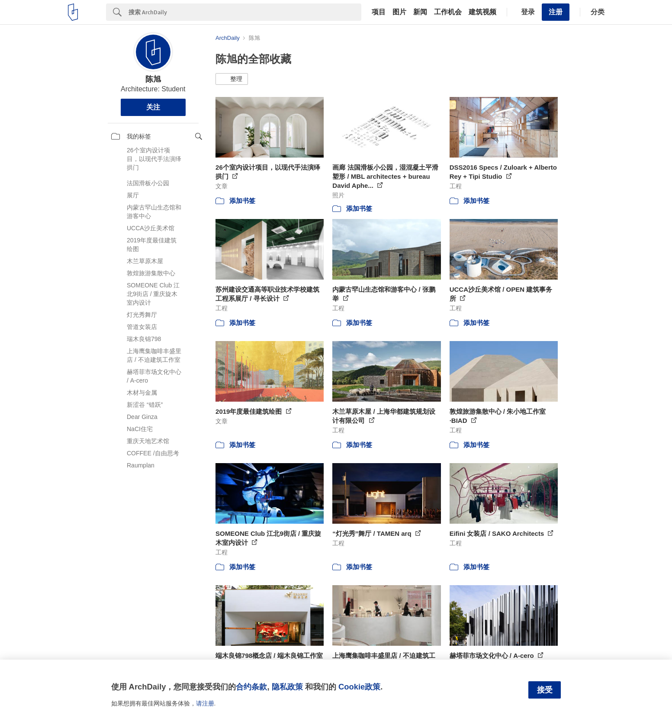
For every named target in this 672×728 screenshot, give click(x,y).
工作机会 (448, 12)
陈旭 (153, 79)
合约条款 (251, 686)
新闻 (420, 12)
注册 (556, 12)
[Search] (245, 12)
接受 (545, 690)
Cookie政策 (359, 686)
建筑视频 (482, 12)
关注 (153, 107)
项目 (379, 12)
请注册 (205, 703)
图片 (399, 12)
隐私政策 (287, 686)
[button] (231, 79)
